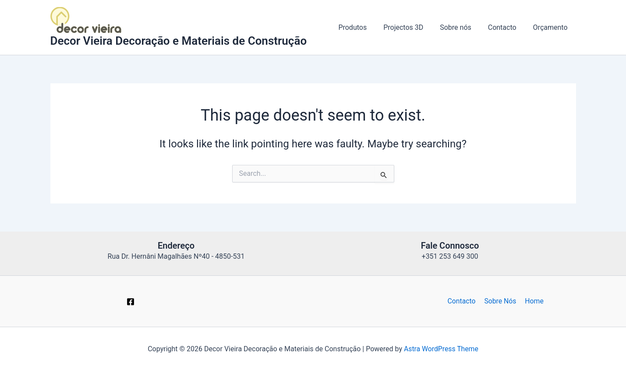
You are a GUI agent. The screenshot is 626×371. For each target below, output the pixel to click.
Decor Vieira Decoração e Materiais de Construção (178, 40)
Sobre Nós (500, 301)
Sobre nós (462, 27)
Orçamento (551, 27)
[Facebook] (130, 302)
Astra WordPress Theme (441, 349)
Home (532, 301)
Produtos (364, 27)
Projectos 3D (412, 27)
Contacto (506, 27)
